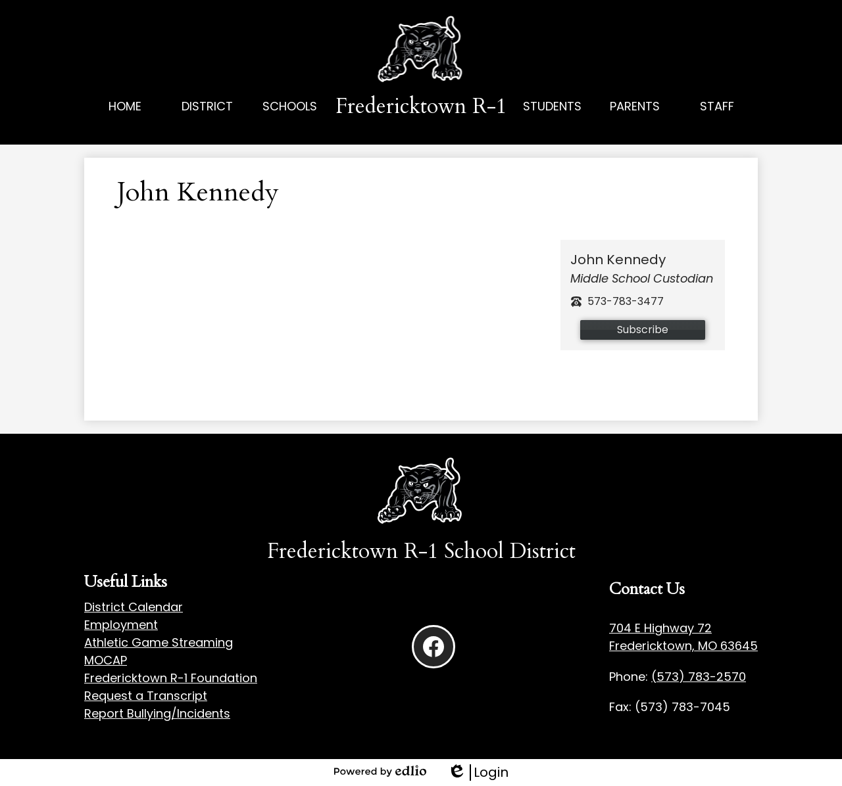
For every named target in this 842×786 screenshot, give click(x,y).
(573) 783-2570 (698, 676)
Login (477, 772)
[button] (207, 121)
